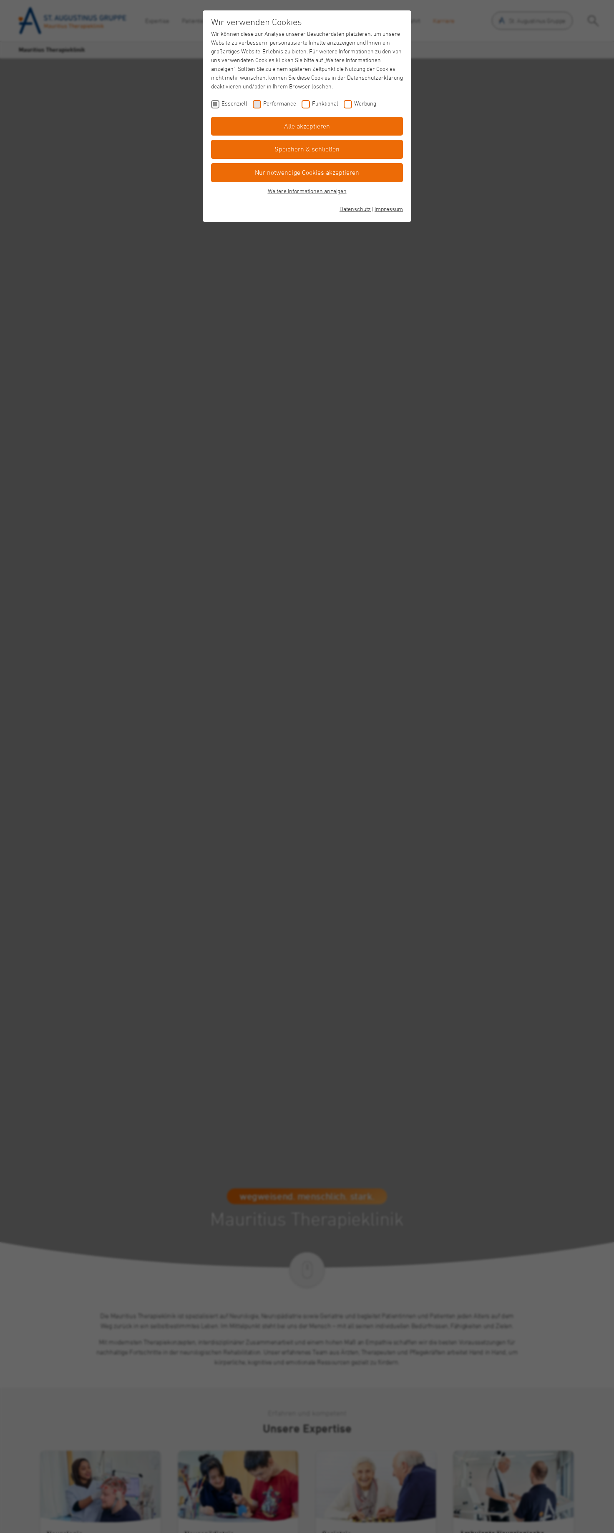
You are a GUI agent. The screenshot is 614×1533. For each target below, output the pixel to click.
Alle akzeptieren (307, 126)
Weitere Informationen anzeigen (307, 190)
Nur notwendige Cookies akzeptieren (307, 172)
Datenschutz (355, 208)
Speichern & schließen (307, 149)
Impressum (389, 208)
